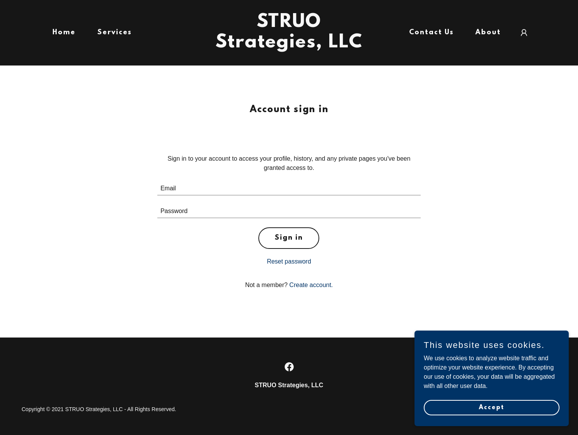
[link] (289, 45)
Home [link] (64, 33)
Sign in (289, 238)
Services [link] (114, 33)
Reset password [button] (289, 261)
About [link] (488, 33)
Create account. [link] (311, 285)
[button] (524, 32)
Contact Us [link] (431, 33)
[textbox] (289, 188)
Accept (491, 423)
